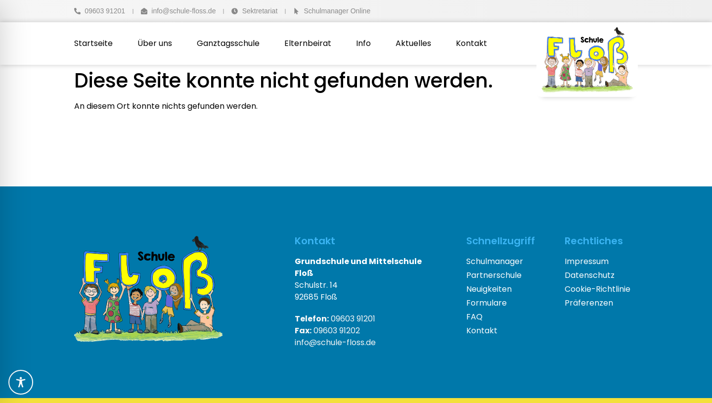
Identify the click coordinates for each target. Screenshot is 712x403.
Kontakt (471, 43)
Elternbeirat (307, 43)
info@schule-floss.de (335, 342)
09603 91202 (327, 330)
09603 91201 (335, 318)
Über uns (154, 43)
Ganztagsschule (228, 43)
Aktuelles (413, 43)
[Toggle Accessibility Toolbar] (20, 382)
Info (363, 43)
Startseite (93, 43)
